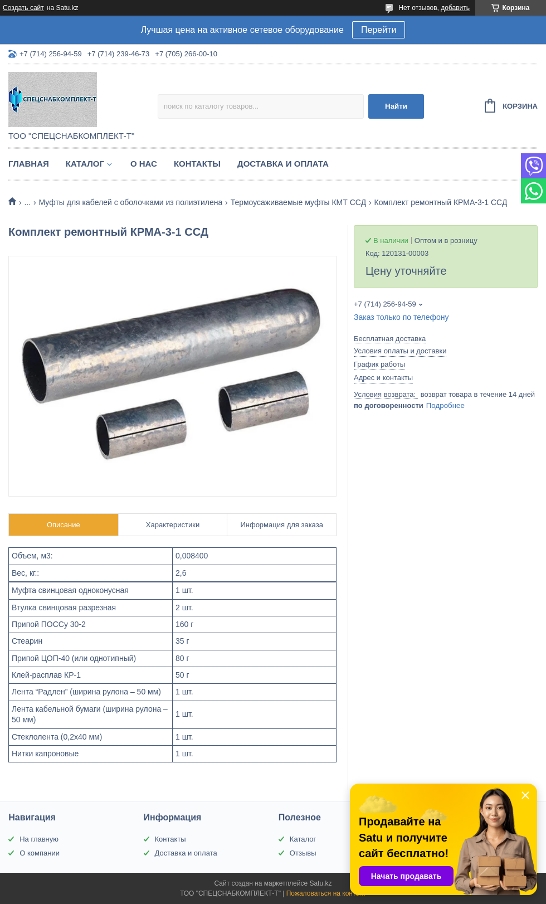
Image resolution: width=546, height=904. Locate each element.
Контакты (197, 163)
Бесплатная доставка (390, 338)
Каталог (85, 163)
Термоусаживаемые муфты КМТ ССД (298, 202)
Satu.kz (320, 883)
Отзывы (303, 853)
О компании (40, 853)
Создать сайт (23, 8)
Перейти (378, 30)
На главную (39, 839)
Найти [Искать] (396, 106)
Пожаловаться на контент (326, 893)
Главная (28, 163)
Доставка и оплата (283, 163)
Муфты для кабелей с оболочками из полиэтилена (131, 202)
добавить (455, 8)
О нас (143, 163)
